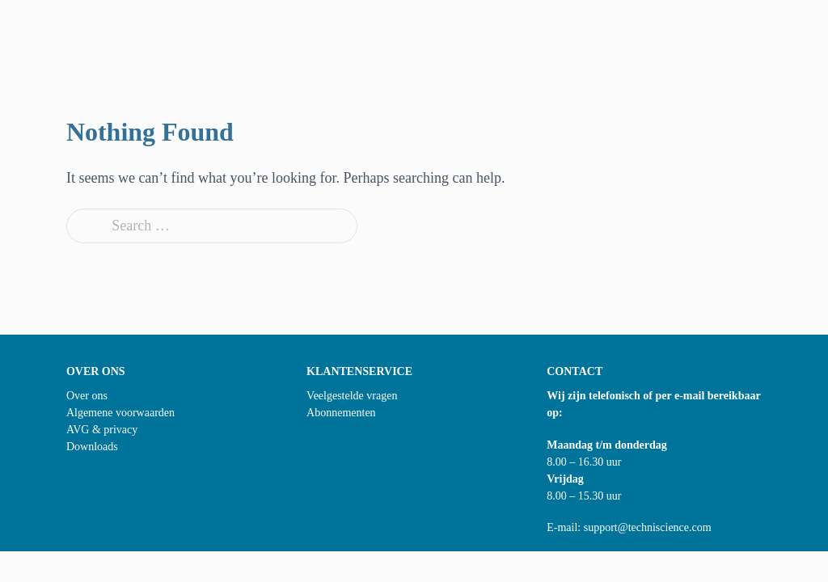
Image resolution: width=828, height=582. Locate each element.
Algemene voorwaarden (120, 413)
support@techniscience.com (648, 527)
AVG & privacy (101, 430)
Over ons (87, 396)
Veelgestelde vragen (351, 396)
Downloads (92, 447)
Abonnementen (341, 413)
